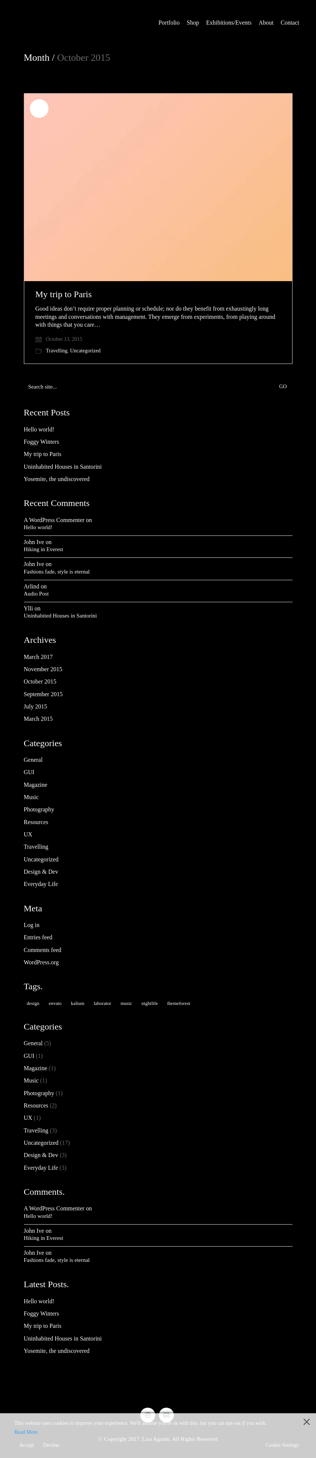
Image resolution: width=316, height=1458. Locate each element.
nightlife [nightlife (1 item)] (149, 1003)
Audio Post (36, 594)
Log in (32, 925)
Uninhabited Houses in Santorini (63, 467)
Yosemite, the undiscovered (57, 479)
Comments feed (43, 950)
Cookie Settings (282, 1445)
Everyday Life (41, 884)
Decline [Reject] (51, 1445)
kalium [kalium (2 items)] (77, 1003)
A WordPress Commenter (54, 520)
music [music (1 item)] (126, 1003)
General (33, 760)
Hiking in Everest (43, 549)
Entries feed (38, 937)
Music (31, 797)
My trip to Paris (63, 294)
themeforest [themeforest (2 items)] (178, 1003)
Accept (26, 1445)
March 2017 (38, 657)
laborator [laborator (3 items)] (102, 1003)
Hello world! (39, 429)
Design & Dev (41, 871)
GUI (29, 772)
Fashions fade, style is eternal (57, 572)
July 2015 (35, 706)
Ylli (28, 608)
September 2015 (43, 694)
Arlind (32, 586)
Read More (26, 1432)
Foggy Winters (41, 442)
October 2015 (40, 681)
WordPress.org (41, 962)
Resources (36, 822)
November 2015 (43, 669)
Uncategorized (85, 350)
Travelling (57, 350)
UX (28, 834)
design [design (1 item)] (33, 1003)
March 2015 (38, 719)
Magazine (35, 785)
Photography (39, 809)
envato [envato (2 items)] (55, 1003)
